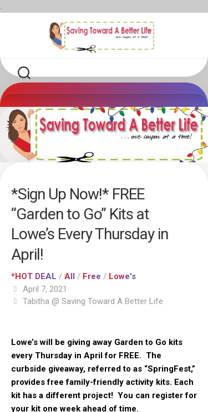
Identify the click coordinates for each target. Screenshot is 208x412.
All (69, 276)
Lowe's (122, 276)
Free (92, 276)
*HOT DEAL (34, 276)
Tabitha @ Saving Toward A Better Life (93, 301)
